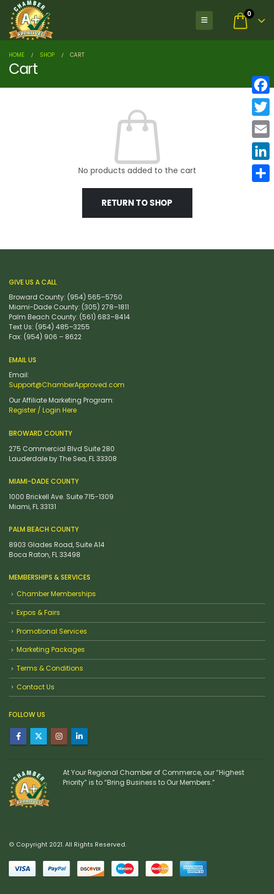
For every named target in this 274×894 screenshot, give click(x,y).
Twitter (38, 736)
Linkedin (79, 736)
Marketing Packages (51, 649)
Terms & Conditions (50, 668)
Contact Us (36, 687)
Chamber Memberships (56, 593)
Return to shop (137, 202)
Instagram (59, 736)
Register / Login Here (43, 410)
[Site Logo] (31, 20)
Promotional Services (52, 631)
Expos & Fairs (38, 612)
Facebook (18, 736)
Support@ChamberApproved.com (67, 384)
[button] (204, 20)
